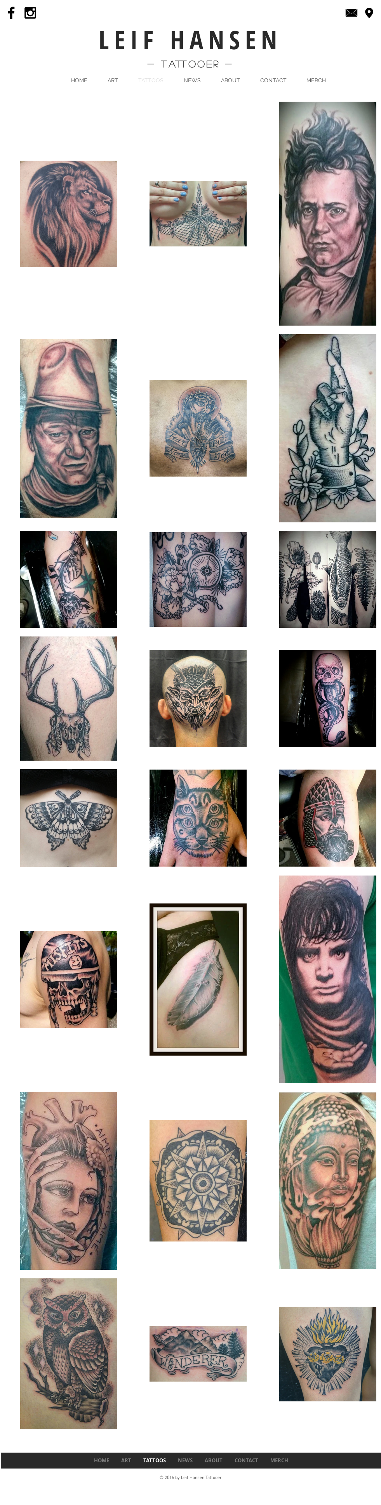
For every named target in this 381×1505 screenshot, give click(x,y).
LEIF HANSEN (190, 39)
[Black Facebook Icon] (11, 13)
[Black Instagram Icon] (30, 13)
